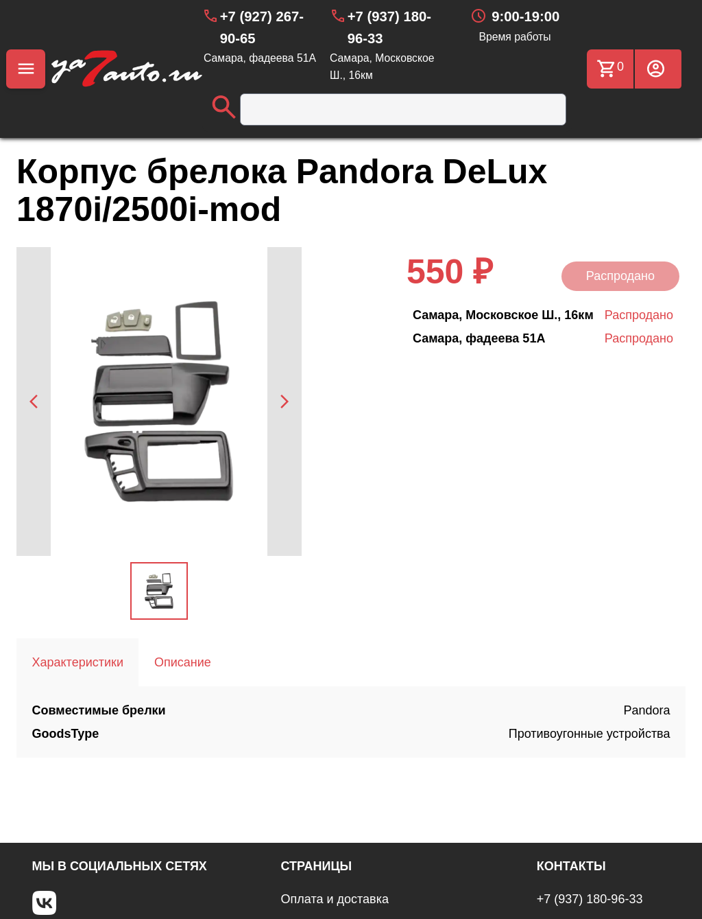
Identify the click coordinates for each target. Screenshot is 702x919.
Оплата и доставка (335, 899)
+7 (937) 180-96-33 (590, 899)
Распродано (620, 276)
